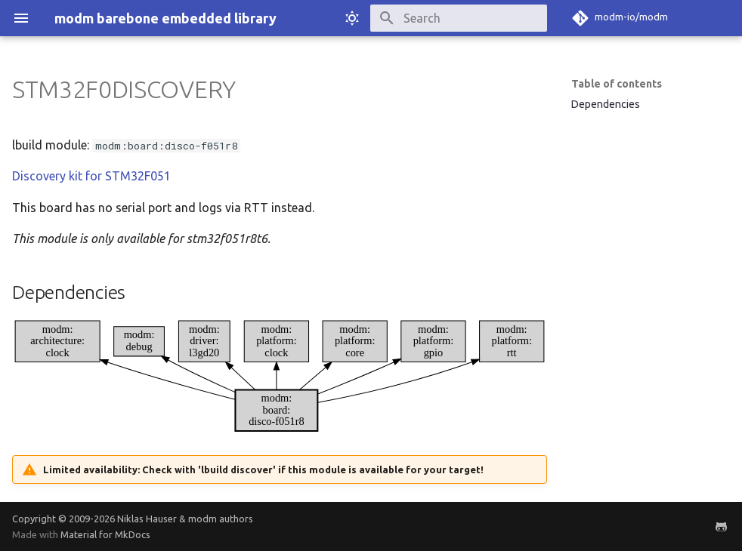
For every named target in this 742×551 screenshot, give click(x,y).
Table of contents (616, 84)
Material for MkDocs (105, 534)
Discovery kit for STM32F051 (91, 176)
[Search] (458, 18)
